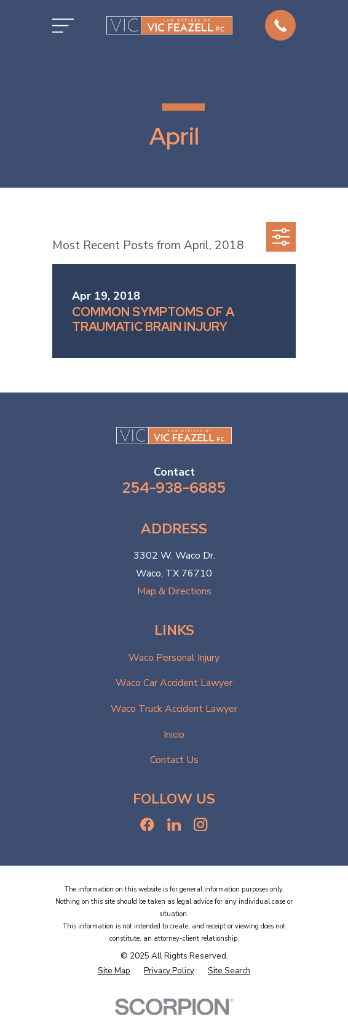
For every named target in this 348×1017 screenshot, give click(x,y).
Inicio (174, 734)
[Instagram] (200, 824)
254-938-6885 (174, 487)
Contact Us (174, 760)
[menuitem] (114, 971)
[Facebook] (147, 824)
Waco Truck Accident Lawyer (174, 709)
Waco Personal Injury (174, 657)
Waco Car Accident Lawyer (174, 683)
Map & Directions (174, 591)
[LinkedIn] (174, 824)
